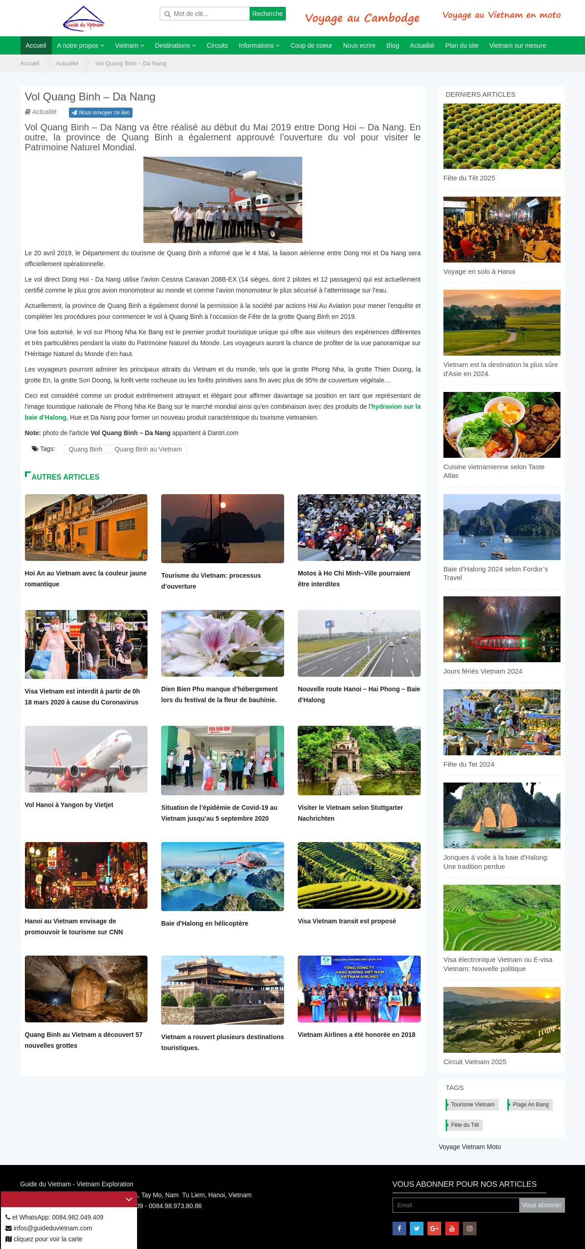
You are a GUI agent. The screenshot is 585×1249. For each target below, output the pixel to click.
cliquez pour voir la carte (44, 1239)
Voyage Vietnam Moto (470, 1146)
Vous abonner (541, 1205)
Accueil (29, 63)
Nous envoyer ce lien (100, 112)
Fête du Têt (465, 1125)
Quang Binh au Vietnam (148, 449)
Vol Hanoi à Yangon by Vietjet (69, 804)
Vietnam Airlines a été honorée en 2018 (356, 1034)
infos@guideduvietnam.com (48, 1228)
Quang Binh (86, 449)
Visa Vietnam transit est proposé (347, 921)
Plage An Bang (531, 1104)
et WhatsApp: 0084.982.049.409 (54, 1217)
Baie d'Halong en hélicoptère (204, 923)
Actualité (67, 63)
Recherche (267, 13)
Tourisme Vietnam (473, 1104)
